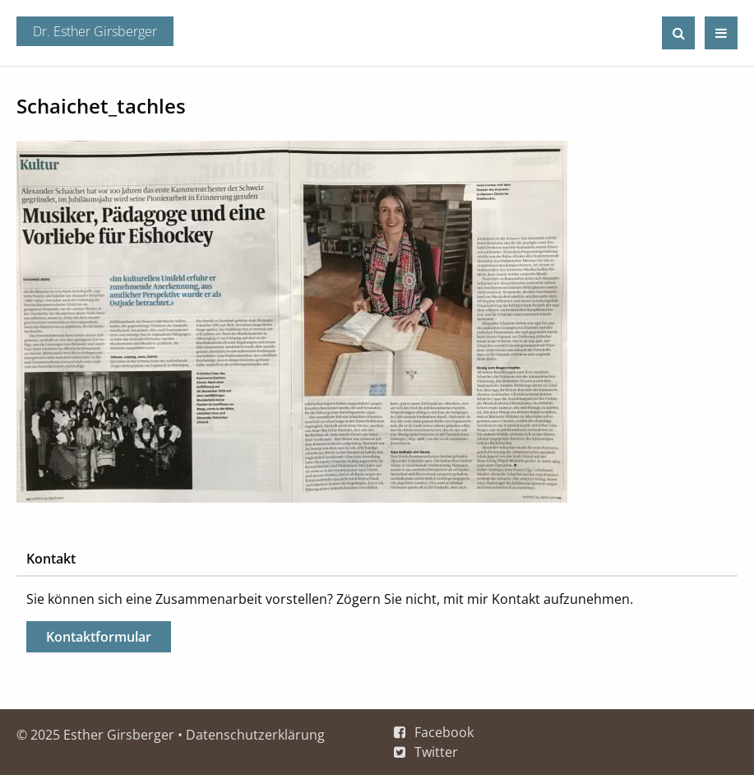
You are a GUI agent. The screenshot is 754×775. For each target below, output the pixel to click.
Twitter (436, 752)
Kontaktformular (98, 637)
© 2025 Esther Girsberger (95, 735)
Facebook (444, 732)
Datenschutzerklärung (255, 735)
